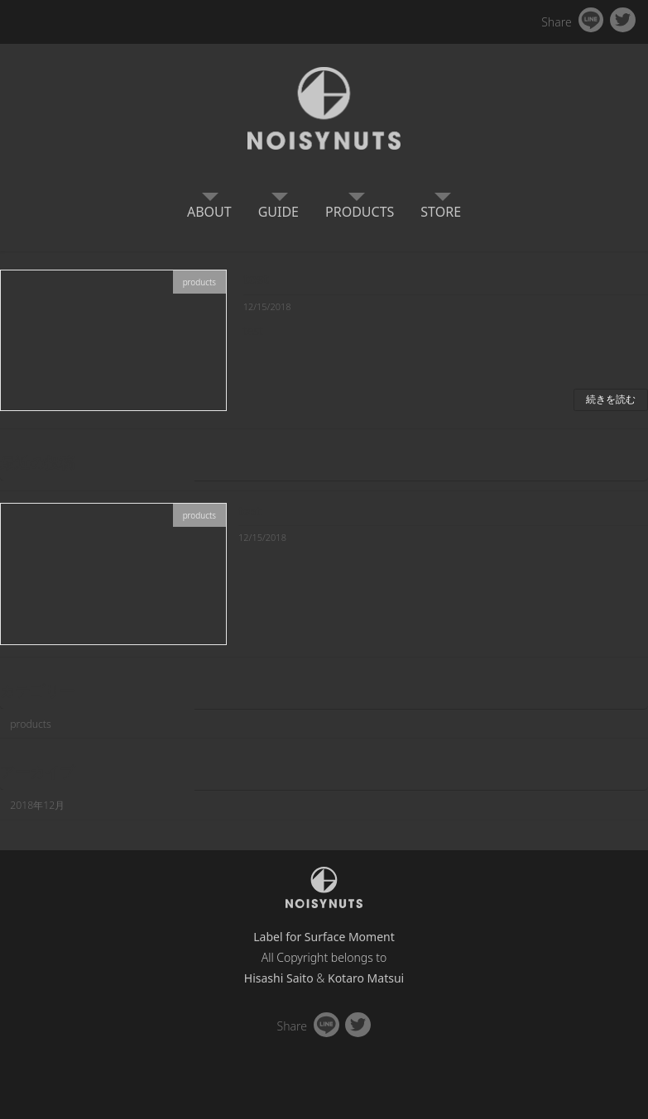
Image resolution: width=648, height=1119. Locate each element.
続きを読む (611, 399)
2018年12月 (37, 805)
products (30, 723)
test (256, 279)
